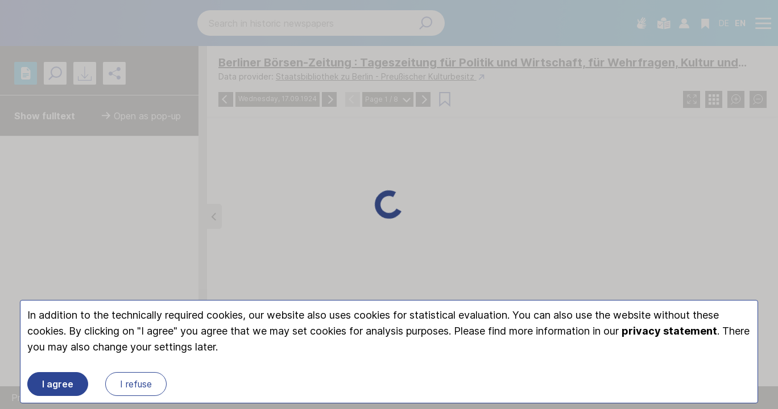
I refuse (136, 384)
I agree (57, 384)
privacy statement (669, 331)
